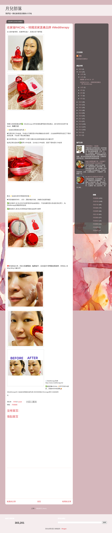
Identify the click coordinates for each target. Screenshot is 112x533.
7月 (81, 96)
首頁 (39, 501)
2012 (80, 132)
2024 (80, 72)
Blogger (64, 529)
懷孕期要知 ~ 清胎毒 (91, 146)
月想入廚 (96, 214)
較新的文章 (11, 501)
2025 (80, 69)
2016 (80, 121)
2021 (80, 107)
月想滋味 (96, 208)
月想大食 (96, 204)
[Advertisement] (39, 483)
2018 (80, 116)
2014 (80, 127)
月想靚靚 (14, 404)
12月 (82, 74)
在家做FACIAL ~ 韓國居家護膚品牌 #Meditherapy (90, 83)
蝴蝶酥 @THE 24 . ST (87, 79)
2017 (80, 118)
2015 (80, 124)
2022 (80, 105)
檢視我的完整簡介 (82, 59)
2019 (80, 113)
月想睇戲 (96, 227)
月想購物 (96, 224)
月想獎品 (96, 230)
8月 (81, 93)
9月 (81, 90)
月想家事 (96, 211)
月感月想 (96, 201)
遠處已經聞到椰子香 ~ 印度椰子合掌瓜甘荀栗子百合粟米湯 (95, 162)
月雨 (80, 56)
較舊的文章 (66, 501)
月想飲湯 (96, 221)
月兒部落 (13, 8)
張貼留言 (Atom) (41, 508)
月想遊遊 (96, 217)
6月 (81, 98)
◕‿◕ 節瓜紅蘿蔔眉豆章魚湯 (94, 177)
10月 (82, 87)
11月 (82, 77)
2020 (80, 110)
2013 (80, 129)
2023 (80, 102)
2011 (80, 135)
